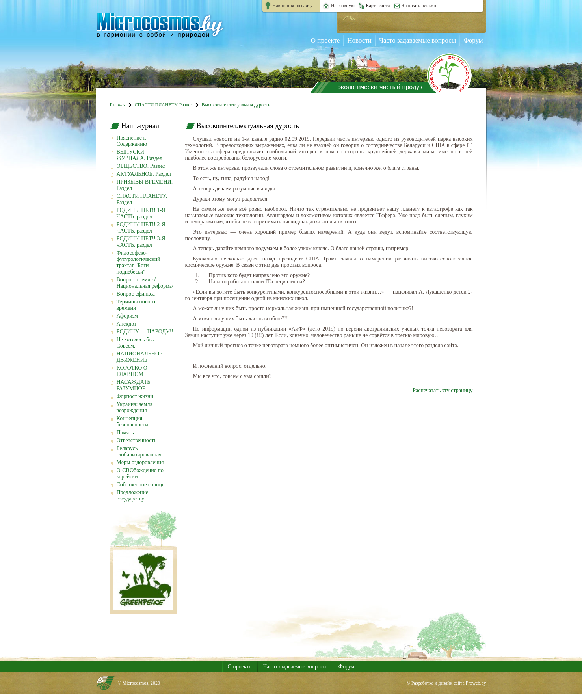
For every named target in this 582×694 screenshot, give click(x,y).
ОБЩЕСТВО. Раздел (141, 166)
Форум (473, 40)
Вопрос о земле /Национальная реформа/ (145, 283)
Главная (118, 105)
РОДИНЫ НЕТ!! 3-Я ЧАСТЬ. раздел (141, 242)
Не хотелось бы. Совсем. (135, 343)
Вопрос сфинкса (136, 294)
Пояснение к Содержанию (132, 141)
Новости (359, 40)
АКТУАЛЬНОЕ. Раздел (144, 174)
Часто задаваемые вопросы (417, 40)
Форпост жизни (135, 396)
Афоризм (127, 316)
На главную (343, 5)
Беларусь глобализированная (139, 451)
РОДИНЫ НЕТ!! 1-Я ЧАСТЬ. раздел (141, 213)
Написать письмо (418, 5)
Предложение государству (133, 495)
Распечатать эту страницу (442, 390)
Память (125, 432)
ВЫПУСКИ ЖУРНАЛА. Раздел (139, 155)
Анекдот (127, 324)
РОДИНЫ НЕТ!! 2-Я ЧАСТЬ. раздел (141, 227)
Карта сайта (378, 5)
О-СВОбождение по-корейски (141, 473)
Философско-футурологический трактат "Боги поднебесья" (138, 262)
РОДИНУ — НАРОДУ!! (145, 332)
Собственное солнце (141, 484)
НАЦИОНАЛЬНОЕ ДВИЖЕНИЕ (140, 357)
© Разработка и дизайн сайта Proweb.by (446, 683)
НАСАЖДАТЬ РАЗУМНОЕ (134, 385)
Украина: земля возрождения (134, 407)
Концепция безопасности (132, 421)
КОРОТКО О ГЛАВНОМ (132, 371)
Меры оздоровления (140, 462)
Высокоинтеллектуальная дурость (236, 105)
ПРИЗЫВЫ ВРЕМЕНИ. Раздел (145, 185)
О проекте (325, 40)
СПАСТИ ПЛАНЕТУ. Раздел (164, 105)
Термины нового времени (136, 305)
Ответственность (136, 440)
